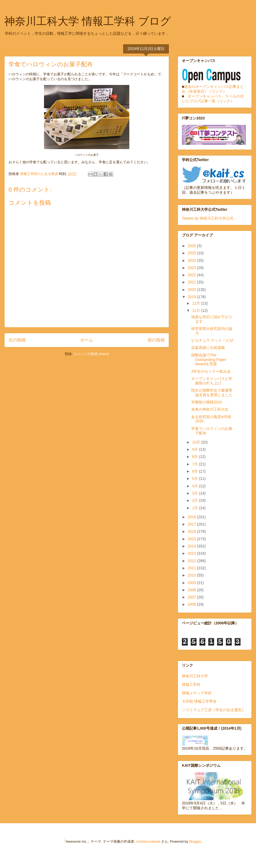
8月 (195, 456)
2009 (192, 583)
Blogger (195, 841)
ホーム (86, 340)
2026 (192, 246)
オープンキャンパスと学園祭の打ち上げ (211, 380)
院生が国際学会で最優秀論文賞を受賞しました (212, 392)
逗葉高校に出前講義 (208, 347)
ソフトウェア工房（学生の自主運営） (213, 710)
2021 (192, 282)
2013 (192, 553)
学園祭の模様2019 (206, 402)
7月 (195, 464)
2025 (192, 253)
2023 (192, 268)
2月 (195, 500)
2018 (192, 517)
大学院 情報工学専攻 (199, 701)
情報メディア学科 (197, 693)
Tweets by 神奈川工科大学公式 (207, 218)
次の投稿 (17, 340)
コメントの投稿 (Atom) (91, 354)
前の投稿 (156, 340)
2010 (192, 575)
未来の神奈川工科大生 (210, 409)
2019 (192, 297)
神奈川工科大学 (195, 676)
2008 (192, 590)
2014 (192, 546)
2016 (192, 531)
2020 (192, 289)
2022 (192, 275)
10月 (196, 442)
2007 (192, 597)
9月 (195, 449)
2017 (192, 524)
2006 (192, 604)
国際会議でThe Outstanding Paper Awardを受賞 (208, 359)
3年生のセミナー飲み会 (211, 371)
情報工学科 (191, 684)
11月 (196, 310)
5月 (195, 478)
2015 (192, 539)
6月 (195, 471)
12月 (196, 303)
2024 (192, 260)
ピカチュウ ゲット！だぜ (212, 340)
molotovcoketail (148, 841)
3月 (195, 493)
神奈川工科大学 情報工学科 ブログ (87, 21)
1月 (195, 508)
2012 (192, 561)
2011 (192, 568)
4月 (195, 486)
